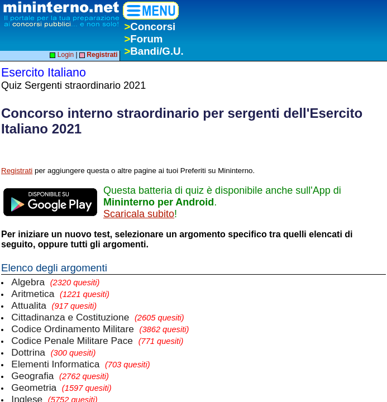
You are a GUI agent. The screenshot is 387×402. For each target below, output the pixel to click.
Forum (143, 39)
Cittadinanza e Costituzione (97, 317)
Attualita (54, 305)
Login (62, 55)
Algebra (55, 282)
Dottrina (53, 352)
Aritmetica (60, 293)
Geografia (60, 375)
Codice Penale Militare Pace (97, 340)
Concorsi (149, 26)
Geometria (61, 387)
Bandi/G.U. (153, 51)
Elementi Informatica (80, 364)
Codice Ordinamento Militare (100, 328)
